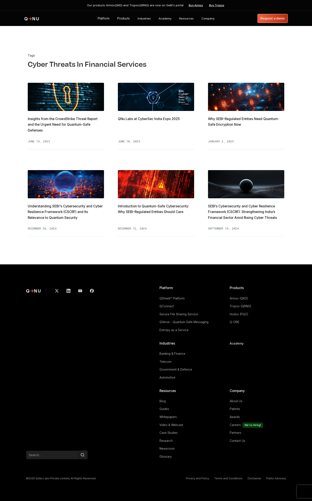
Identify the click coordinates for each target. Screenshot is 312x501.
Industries (167, 343)
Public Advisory (276, 478)
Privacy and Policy (197, 478)
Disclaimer (254, 478)
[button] (103, 18)
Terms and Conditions (228, 478)
